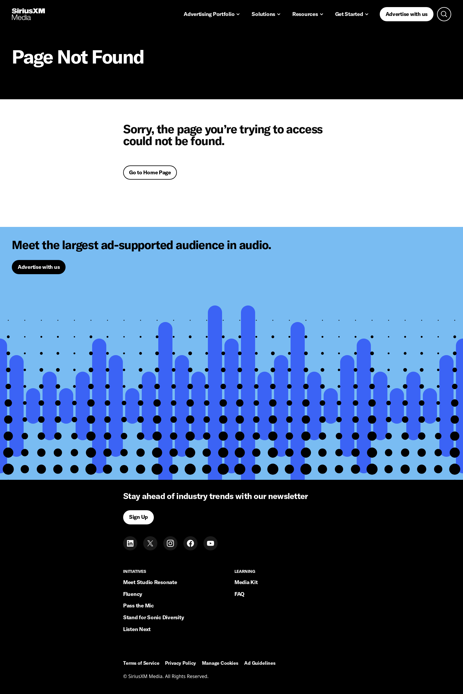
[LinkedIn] (130, 543)
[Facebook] (190, 543)
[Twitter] (150, 543)
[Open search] (444, 14)
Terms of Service (141, 663)
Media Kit (246, 582)
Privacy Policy (180, 663)
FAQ (239, 594)
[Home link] (28, 14)
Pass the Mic (138, 605)
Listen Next (137, 629)
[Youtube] (210, 543)
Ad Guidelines (259, 663)
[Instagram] (170, 543)
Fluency (132, 594)
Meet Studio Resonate (150, 582)
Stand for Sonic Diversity (153, 617)
